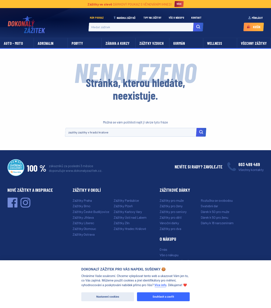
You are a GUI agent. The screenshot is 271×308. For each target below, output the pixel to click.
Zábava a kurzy (117, 43)
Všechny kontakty (251, 170)
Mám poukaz (97, 17)
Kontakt (196, 17)
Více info (160, 285)
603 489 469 (249, 164)
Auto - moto (13, 43)
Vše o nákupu (177, 17)
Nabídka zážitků (124, 18)
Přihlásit (256, 17)
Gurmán (179, 43)
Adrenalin (45, 43)
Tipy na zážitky (152, 17)
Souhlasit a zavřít (163, 296)
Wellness (214, 43)
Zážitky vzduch (151, 43)
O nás (163, 249)
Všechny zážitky (254, 43)
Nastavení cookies (107, 296)
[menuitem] (99, 18)
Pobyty (77, 43)
